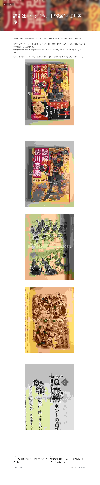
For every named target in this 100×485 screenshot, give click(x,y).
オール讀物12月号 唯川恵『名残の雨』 (30, 457)
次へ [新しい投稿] (53, 453)
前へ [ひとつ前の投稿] (15, 453)
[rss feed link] (73, 465)
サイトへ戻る (8, 4)
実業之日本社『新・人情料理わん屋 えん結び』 (69, 457)
